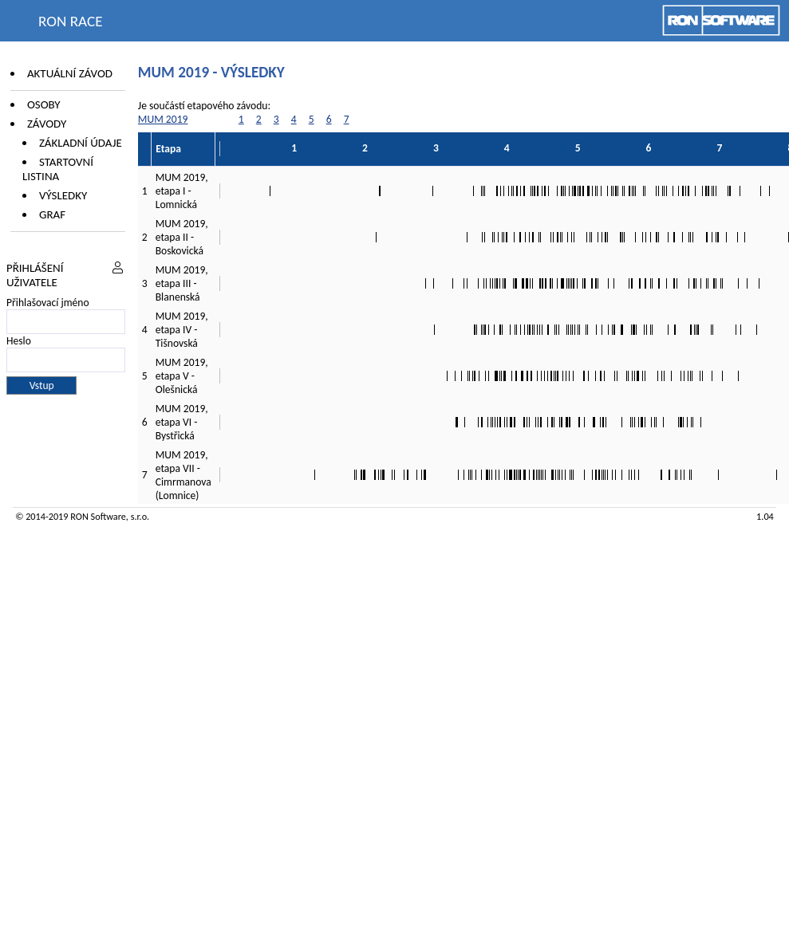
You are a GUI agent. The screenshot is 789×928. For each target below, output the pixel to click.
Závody (46, 123)
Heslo (18, 341)
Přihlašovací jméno (47, 302)
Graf (52, 214)
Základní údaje (80, 143)
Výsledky (63, 195)
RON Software (98, 516)
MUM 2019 (163, 119)
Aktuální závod (69, 73)
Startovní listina (57, 169)
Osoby (44, 104)
